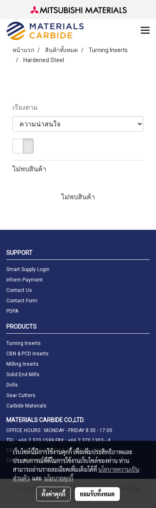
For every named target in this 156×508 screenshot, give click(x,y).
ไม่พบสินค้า (29, 169)
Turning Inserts (23, 343)
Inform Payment (24, 280)
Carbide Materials (26, 406)
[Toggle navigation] (145, 31)
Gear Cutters (20, 395)
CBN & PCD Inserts (27, 354)
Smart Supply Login (28, 269)
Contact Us (19, 290)
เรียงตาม (27, 107)
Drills (12, 385)
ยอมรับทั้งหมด (97, 494)
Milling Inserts (22, 364)
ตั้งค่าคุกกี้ (53, 494)
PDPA (12, 311)
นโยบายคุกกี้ (58, 478)
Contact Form (21, 301)
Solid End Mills (23, 374)
